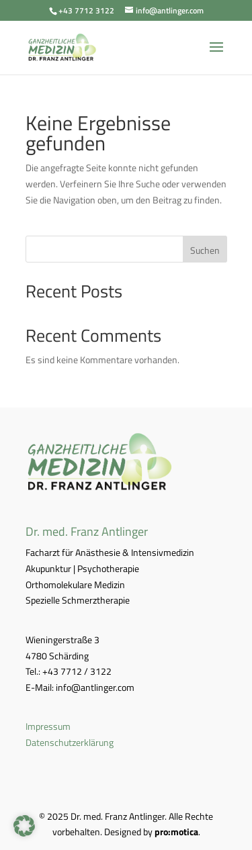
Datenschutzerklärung (70, 742)
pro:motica (176, 831)
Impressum (48, 726)
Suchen (205, 250)
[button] (24, 826)
